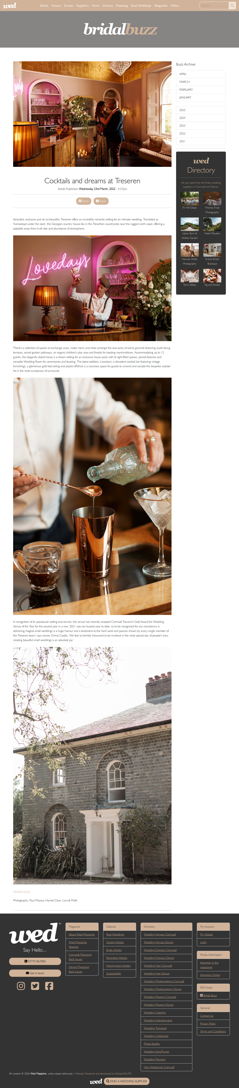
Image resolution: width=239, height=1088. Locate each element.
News (95, 5)
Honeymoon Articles (118, 965)
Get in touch (35, 973)
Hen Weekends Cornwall (159, 1067)
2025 (182, 110)
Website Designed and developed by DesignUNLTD (103, 1073)
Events (68, 5)
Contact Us (206, 1016)
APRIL (183, 74)
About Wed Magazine (82, 934)
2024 (182, 118)
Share (84, 201)
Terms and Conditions (213, 1031)
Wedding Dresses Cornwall (160, 950)
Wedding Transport (155, 1028)
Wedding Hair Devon (157, 973)
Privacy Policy (208, 1023)
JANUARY (185, 97)
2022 (182, 133)
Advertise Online (210, 975)
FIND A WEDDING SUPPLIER (126, 1081)
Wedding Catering (155, 1012)
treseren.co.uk (21, 891)
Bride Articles (114, 950)
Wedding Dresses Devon (159, 958)
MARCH (184, 82)
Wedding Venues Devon (158, 942)
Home (44, 5)
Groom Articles (115, 942)
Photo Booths (152, 1044)
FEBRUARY (186, 89)
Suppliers (82, 5)
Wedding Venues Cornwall (160, 934)
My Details (206, 934)
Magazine (161, 5)
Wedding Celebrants (156, 1036)
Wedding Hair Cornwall (158, 965)
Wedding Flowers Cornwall (160, 997)
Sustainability (113, 973)
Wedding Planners (155, 1059)
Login (203, 942)
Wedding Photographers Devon (163, 989)
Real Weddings (141, 5)
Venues (56, 5)
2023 (182, 125)
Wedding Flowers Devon (159, 1004)
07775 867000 (35, 961)
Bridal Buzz (208, 995)
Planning (122, 5)
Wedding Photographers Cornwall (164, 981)
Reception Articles (116, 958)
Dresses (108, 5)
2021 (182, 141)
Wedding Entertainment (158, 1020)
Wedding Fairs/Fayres (156, 1051)
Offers (175, 5)
